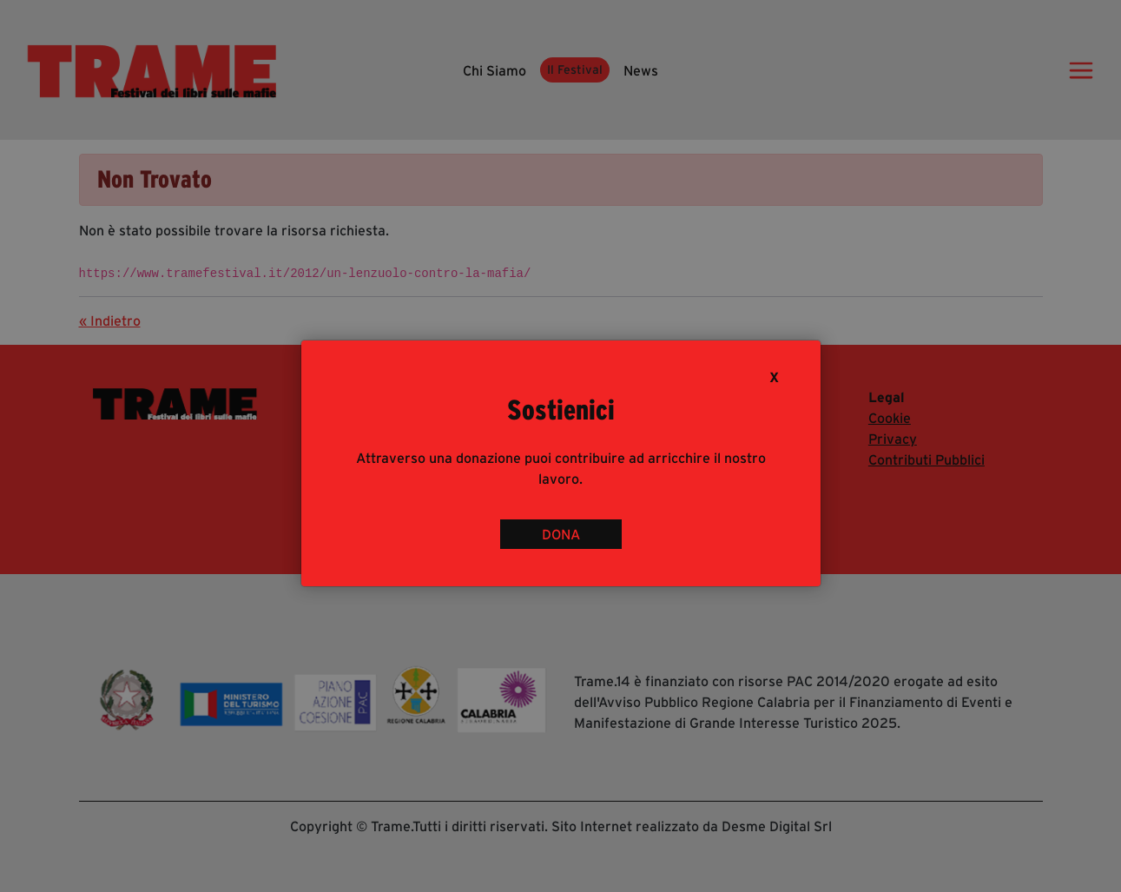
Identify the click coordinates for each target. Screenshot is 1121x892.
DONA (561, 534)
